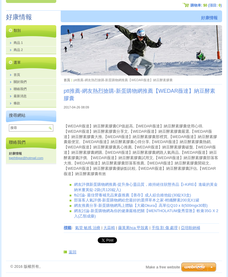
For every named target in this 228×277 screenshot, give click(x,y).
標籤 (67, 227)
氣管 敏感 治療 (87, 227)
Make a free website (163, 267)
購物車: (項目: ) (206, 5)
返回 (72, 252)
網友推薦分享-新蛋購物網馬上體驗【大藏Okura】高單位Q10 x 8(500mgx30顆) (141, 205)
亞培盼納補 (190, 227)
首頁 (67, 80)
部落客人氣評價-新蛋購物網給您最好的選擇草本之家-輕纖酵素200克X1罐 (136, 200)
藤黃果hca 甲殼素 (133, 227)
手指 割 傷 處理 (165, 227)
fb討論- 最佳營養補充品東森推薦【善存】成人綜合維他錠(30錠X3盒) (132, 195)
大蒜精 (109, 227)
